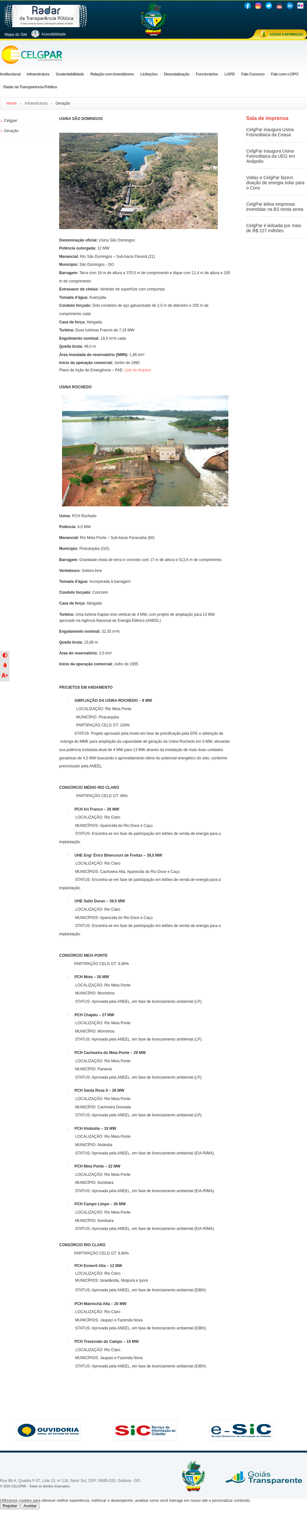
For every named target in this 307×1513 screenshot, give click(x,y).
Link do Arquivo (138, 370)
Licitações (149, 74)
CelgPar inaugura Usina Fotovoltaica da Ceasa (270, 132)
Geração (11, 131)
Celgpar (10, 120)
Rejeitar (10, 1505)
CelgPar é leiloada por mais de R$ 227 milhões (273, 228)
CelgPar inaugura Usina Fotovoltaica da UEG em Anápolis (270, 156)
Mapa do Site (15, 34)
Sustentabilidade (70, 74)
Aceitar (29, 1505)
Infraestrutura (38, 74)
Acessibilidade (51, 34)
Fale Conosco (252, 74)
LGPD (229, 74)
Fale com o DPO (284, 74)
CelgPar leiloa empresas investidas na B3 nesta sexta (274, 207)
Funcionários (207, 74)
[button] (5, 656)
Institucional (10, 74)
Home (11, 103)
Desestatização (176, 74)
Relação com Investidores (112, 74)
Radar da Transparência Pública (30, 86)
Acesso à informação (277, 34)
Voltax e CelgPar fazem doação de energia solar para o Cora (275, 182)
